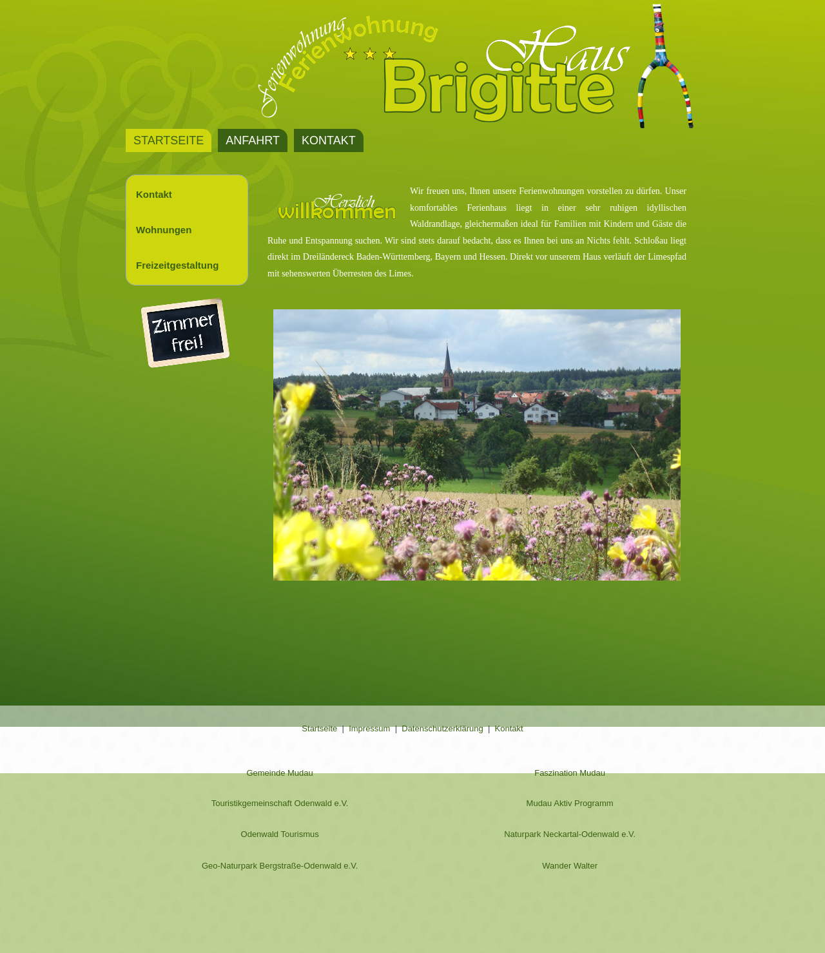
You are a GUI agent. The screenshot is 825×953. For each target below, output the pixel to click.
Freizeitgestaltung (177, 265)
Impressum (369, 728)
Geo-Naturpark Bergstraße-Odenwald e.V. (280, 866)
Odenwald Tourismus (280, 834)
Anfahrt (253, 140)
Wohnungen (163, 229)
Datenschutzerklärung (442, 728)
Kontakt (329, 140)
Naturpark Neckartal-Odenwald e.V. (570, 834)
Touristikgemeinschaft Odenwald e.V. (280, 803)
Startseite (168, 140)
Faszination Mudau (569, 773)
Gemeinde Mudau (279, 773)
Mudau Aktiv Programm (570, 803)
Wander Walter (569, 866)
